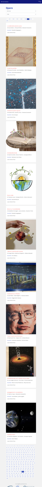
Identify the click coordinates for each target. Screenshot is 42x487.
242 (25, 476)
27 (25, 447)
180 (14, 468)
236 (10, 476)
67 (21, 452)
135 (23, 461)
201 (7, 471)
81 (21, 454)
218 (21, 473)
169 (16, 466)
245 (33, 476)
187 (30, 468)
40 (24, 449)
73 (34, 452)
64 (15, 452)
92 (15, 456)
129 (9, 461)
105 (14, 457)
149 (27, 463)
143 (13, 463)
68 (24, 452)
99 (29, 456)
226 (12, 475)
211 (32, 471)
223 (33, 473)
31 (33, 447)
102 (7, 457)
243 (28, 476)
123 (24, 459)
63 (13, 452)
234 (33, 475)
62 (11, 452)
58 (31, 450)
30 (31, 447)
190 (9, 469)
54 (23, 450)
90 (11, 456)
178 (9, 468)
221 (28, 473)
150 (17, 19)
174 (28, 466)
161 (25, 464)
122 (22, 459)
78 (15, 454)
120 (17, 459)
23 (16, 447)
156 (14, 464)
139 (33, 461)
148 (25, 463)
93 (17, 456)
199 (30, 469)
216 (16, 473)
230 (22, 475)
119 (15, 459)
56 (27, 450)
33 (9, 449)
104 (12, 457)
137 (28, 461)
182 (18, 468)
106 (16, 457)
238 (15, 476)
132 (16, 461)
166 (9, 466)
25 (20, 447)
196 (23, 469)
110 (26, 457)
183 (21, 468)
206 (25, 19)
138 (30, 461)
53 (21, 450)
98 (27, 456)
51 (17, 450)
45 (34, 449)
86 (32, 454)
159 (21, 464)
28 (27, 447)
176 (32, 466)
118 (13, 459)
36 (15, 449)
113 (32, 457)
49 (13, 450)
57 (29, 450)
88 (7, 456)
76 (11, 454)
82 (23, 454)
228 (17, 475)
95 (21, 456)
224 (7, 475)
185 (25, 468)
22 (14, 447)
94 (19, 456)
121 (19, 459)
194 (18, 469)
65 (17, 452)
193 (16, 469)
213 (9, 473)
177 (7, 468)
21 (12, 447)
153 (7, 464)
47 (9, 450)
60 (7, 452)
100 (13, 19)
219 (23, 473)
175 (30, 466)
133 (18, 461)
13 (26, 445)
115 (6, 459)
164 (32, 464)
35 (13, 449)
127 (33, 459)
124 (26, 459)
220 (26, 473)
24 (18, 447)
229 (20, 475)
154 (9, 464)
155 (11, 464)
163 (30, 464)
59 (34, 450)
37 (17, 449)
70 (28, 452)
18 (6, 447)
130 (11, 461)
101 (34, 456)
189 (7, 469)
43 (30, 449)
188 (33, 468)
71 (30, 452)
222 (31, 473)
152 (34, 463)
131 (14, 461)
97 (25, 456)
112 (30, 457)
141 (9, 463)
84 (27, 454)
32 (6, 449)
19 (8, 447)
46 (6, 450)
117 (11, 459)
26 (23, 447)
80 (19, 454)
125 (29, 459)
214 (11, 473)
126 (31, 459)
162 (28, 464)
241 (22, 476)
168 (14, 466)
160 (23, 464)
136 (26, 461)
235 (7, 476)
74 (6, 454)
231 (25, 475)
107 (19, 457)
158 (18, 464)
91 (13, 456)
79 (17, 454)
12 (24, 445)
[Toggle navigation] (39, 1)
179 (11, 468)
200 (21, 19)
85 (30, 454)
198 (28, 469)
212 (7, 473)
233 (30, 475)
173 (25, 466)
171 (21, 466)
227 (15, 475)
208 (31, 19)
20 (10, 447)
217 (18, 473)
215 (14, 473)
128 (7, 461)
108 (21, 457)
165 (7, 466)
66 (19, 452)
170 (19, 466)
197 (25, 469)
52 (19, 450)
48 (11, 450)
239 (18, 476)
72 (32, 452)
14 (28, 445)
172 (23, 466)
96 (23, 456)
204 (15, 471)
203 (12, 471)
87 (34, 454)
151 (32, 463)
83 (25, 454)
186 (28, 468)
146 (20, 463)
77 (13, 454)
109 (23, 457)
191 (11, 469)
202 (9, 471)
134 (21, 461)
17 (33, 445)
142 (11, 463)
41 (26, 449)
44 (32, 449)
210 (30, 471)
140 (7, 463)
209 (28, 471)
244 (30, 476)
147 (23, 463)
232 (27, 475)
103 (9, 457)
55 (25, 450)
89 (9, 456)
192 (13, 469)
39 (22, 449)
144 (16, 463)
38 (19, 449)
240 (20, 476)
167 (12, 466)
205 (17, 471)
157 (16, 464)
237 (12, 476)
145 (18, 463)
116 (9, 459)
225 (9, 475)
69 (26, 452)
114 (34, 457)
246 (7, 20)
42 (28, 449)
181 (16, 468)
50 (9, 19)
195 (20, 469)
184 (23, 468)
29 (29, 447)
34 (11, 449)
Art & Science (4, 1)
